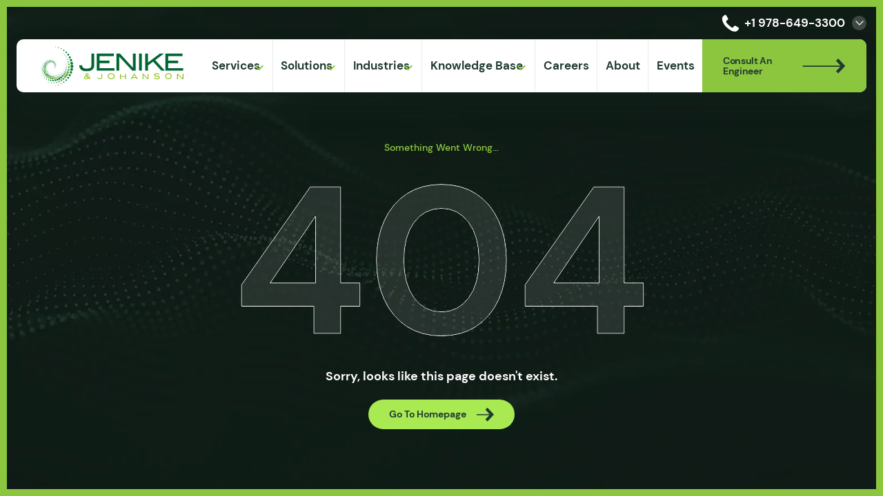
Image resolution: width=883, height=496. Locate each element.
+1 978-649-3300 (781, 23)
